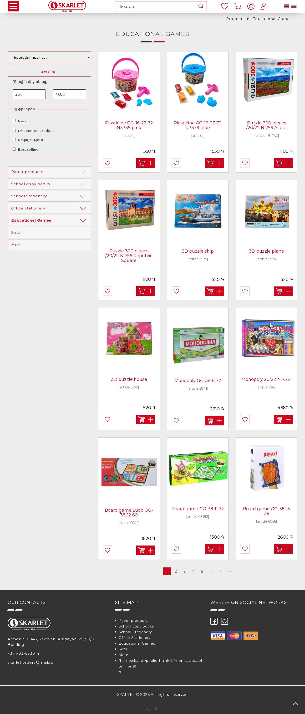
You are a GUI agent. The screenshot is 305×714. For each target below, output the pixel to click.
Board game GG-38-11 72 (198, 508)
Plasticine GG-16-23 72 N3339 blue (198, 125)
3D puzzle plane (266, 251)
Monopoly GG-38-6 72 (197, 380)
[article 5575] (198, 259)
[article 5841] (197, 388)
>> (229, 571)
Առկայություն (30, 140)
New (22, 121)
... (211, 571)
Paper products (49, 171)
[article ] (129, 135)
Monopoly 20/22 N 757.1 (266, 379)
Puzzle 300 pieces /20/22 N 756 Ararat (266, 125)
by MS (152, 708)
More (16, 244)
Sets (15, 232)
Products (235, 18)
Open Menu (13, 6)
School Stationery (49, 196)
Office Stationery (49, 208)
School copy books (49, 184)
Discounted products (37, 131)
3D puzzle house (129, 379)
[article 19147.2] (266, 135)
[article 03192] (197, 517)
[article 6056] (266, 521)
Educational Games (272, 18)
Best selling (28, 149)
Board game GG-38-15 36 (266, 511)
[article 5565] (266, 387)
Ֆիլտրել (49, 72)
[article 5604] (129, 523)
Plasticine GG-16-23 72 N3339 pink (129, 125)
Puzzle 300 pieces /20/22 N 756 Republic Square (128, 255)
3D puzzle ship (198, 251)
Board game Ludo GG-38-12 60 (129, 513)
